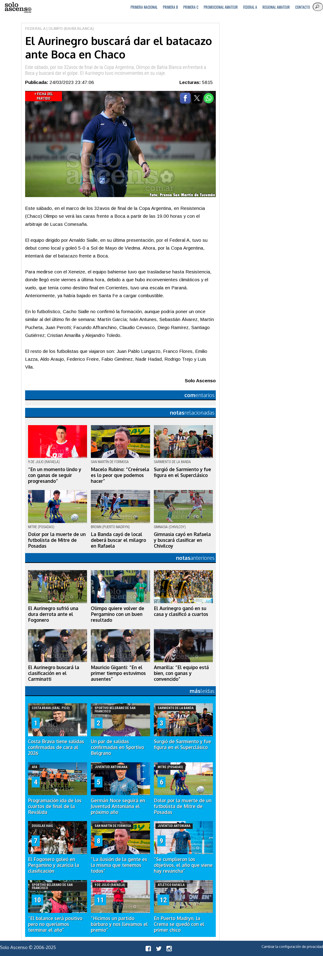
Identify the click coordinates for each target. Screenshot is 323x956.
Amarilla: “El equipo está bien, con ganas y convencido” (181, 673)
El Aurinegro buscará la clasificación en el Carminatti (53, 673)
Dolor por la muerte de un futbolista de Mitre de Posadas (57, 540)
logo (18, 7)
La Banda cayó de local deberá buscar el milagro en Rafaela (118, 540)
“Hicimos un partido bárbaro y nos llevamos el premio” (119, 924)
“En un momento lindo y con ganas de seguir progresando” (54, 475)
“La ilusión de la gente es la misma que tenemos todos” (119, 865)
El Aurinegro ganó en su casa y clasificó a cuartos (181, 611)
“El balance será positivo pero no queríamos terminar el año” (55, 924)
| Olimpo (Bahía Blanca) (70, 29)
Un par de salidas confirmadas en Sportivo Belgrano (117, 747)
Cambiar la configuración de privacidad (292, 946)
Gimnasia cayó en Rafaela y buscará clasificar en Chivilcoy (182, 540)
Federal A (250, 7)
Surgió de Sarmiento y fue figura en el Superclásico (182, 472)
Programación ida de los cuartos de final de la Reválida (54, 806)
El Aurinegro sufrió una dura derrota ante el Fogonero (53, 614)
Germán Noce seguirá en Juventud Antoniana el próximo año (118, 806)
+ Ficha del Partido (43, 96)
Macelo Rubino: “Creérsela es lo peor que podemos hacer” (120, 475)
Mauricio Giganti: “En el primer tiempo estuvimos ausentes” (118, 673)
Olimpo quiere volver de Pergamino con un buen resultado (117, 614)
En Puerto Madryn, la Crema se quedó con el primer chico (179, 924)
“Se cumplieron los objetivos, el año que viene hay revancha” (183, 865)
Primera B (170, 7)
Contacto (302, 7)
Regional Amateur (276, 7)
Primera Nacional (144, 7)
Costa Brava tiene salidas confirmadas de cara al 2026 (56, 747)
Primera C (190, 7)
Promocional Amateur (221, 7)
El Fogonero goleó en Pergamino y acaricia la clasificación (53, 865)
